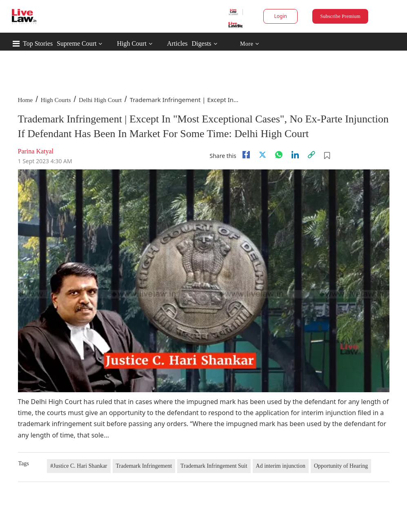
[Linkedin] (295, 154)
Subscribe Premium (340, 16)
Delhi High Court (100, 100)
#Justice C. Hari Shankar (78, 466)
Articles (177, 43)
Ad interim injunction (280, 466)
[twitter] (262, 154)
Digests (201, 43)
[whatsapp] (278, 154)
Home (25, 100)
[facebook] (246, 154)
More (249, 44)
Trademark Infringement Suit (213, 466)
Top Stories (38, 43)
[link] (311, 154)
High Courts (56, 100)
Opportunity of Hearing (341, 466)
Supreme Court (76, 43)
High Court (131, 43)
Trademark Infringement (144, 466)
